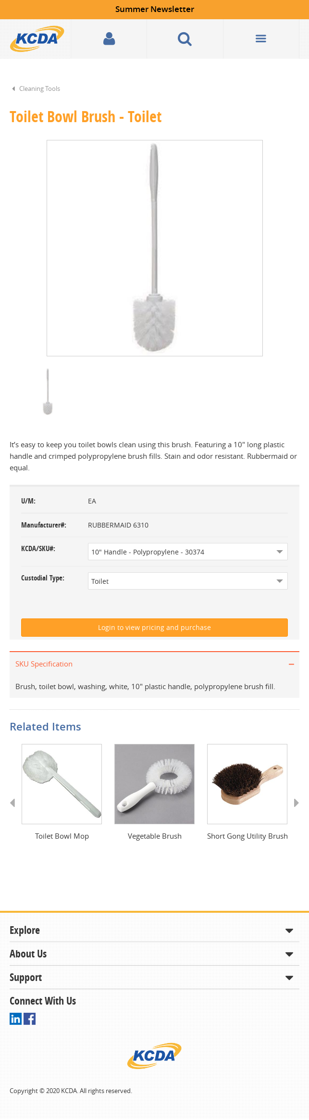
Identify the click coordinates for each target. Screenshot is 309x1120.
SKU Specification (44, 664)
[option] (154, 248)
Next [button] (293, 813)
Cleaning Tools (39, 88)
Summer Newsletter (154, 8)
